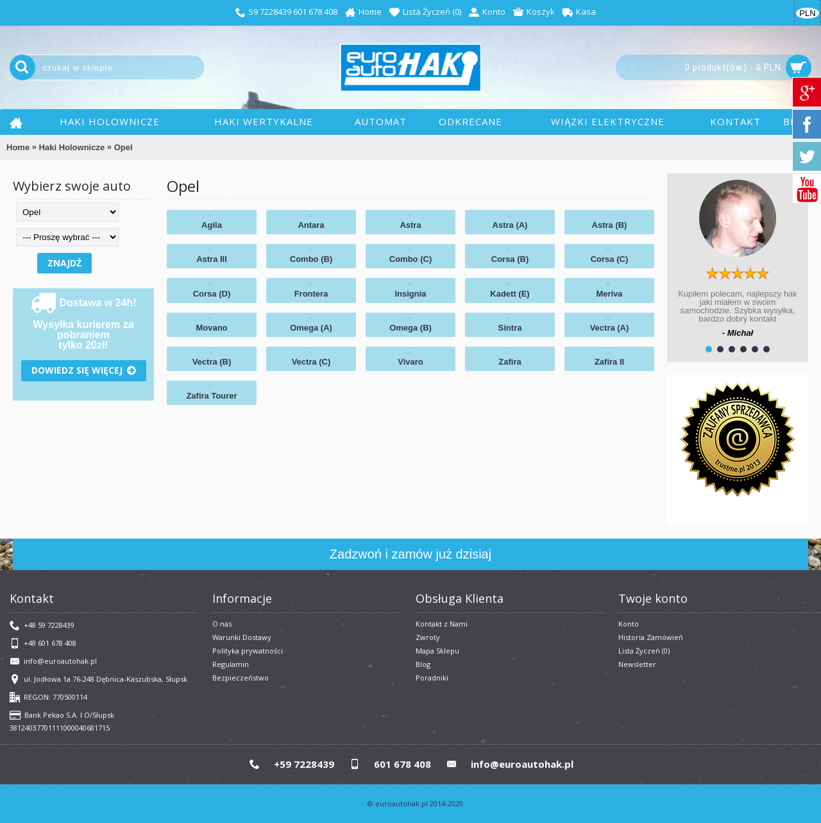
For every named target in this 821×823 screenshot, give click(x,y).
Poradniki (432, 677)
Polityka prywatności (247, 650)
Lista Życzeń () (644, 650)
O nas (222, 623)
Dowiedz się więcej (83, 370)
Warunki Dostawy (241, 637)
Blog (423, 664)
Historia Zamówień (650, 637)
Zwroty (428, 637)
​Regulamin (230, 664)
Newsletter (637, 664)
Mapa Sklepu (437, 650)
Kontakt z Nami (442, 623)
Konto (628, 623)
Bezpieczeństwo (240, 677)
